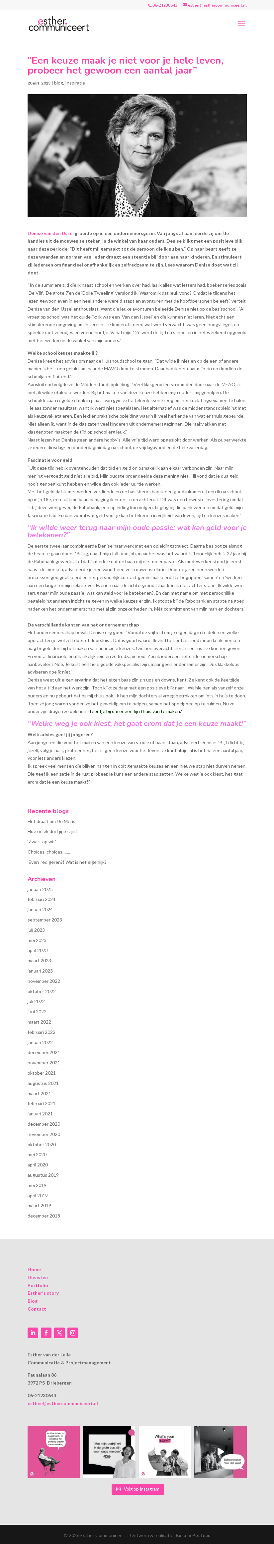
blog (58, 83)
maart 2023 (39, 960)
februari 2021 (41, 1103)
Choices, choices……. (49, 852)
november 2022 (44, 981)
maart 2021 (39, 1093)
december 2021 (44, 1052)
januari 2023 (40, 971)
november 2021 (44, 1062)
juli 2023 (36, 930)
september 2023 (45, 919)
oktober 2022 (42, 991)
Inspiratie (75, 83)
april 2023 (38, 950)
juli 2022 (36, 1001)
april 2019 (38, 1195)
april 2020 (38, 1164)
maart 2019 (39, 1205)
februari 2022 (41, 1032)
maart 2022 (39, 1022)
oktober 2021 (42, 1073)
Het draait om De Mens (51, 821)
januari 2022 (40, 1042)
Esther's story (43, 1293)
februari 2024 (41, 899)
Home (34, 1269)
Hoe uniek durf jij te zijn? (52, 831)
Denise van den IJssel (51, 233)
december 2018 (44, 1215)
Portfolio (38, 1285)
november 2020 (44, 1134)
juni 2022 (37, 1011)
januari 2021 (40, 1113)
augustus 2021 (43, 1083)
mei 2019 (37, 1185)
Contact (37, 1309)
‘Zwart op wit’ (42, 841)
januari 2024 (40, 909)
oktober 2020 (42, 1144)
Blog (33, 1301)
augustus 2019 (43, 1175)
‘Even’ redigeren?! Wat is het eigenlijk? (67, 862)
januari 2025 (40, 889)
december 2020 (44, 1124)
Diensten (38, 1277)
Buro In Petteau (193, 1535)
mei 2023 (37, 940)
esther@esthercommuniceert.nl (63, 1403)
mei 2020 (37, 1154)
